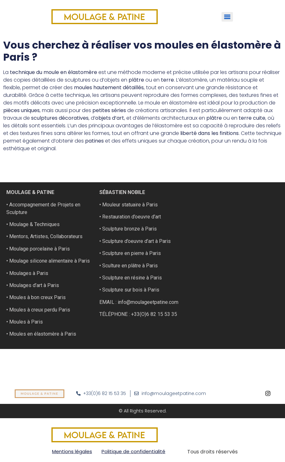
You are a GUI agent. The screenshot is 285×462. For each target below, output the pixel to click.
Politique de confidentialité (133, 451)
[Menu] (227, 17)
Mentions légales (72, 451)
